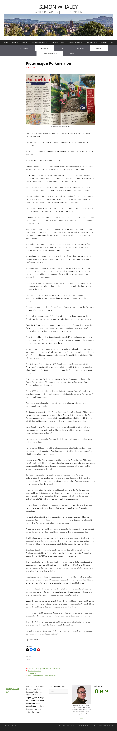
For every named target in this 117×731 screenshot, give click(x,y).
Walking (72, 53)
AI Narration (32, 673)
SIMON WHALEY (58, 6)
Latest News (44, 48)
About (16, 42)
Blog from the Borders (22, 48)
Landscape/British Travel (50, 53)
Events (62, 48)
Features (98, 48)
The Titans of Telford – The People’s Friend (42, 675)
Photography (93, 42)
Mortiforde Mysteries (41, 42)
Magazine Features (76, 42)
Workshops (80, 48)
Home (6, 42)
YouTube (104, 42)
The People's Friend (34, 671)
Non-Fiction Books (58, 42)
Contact (25, 42)
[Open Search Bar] (112, 42)
